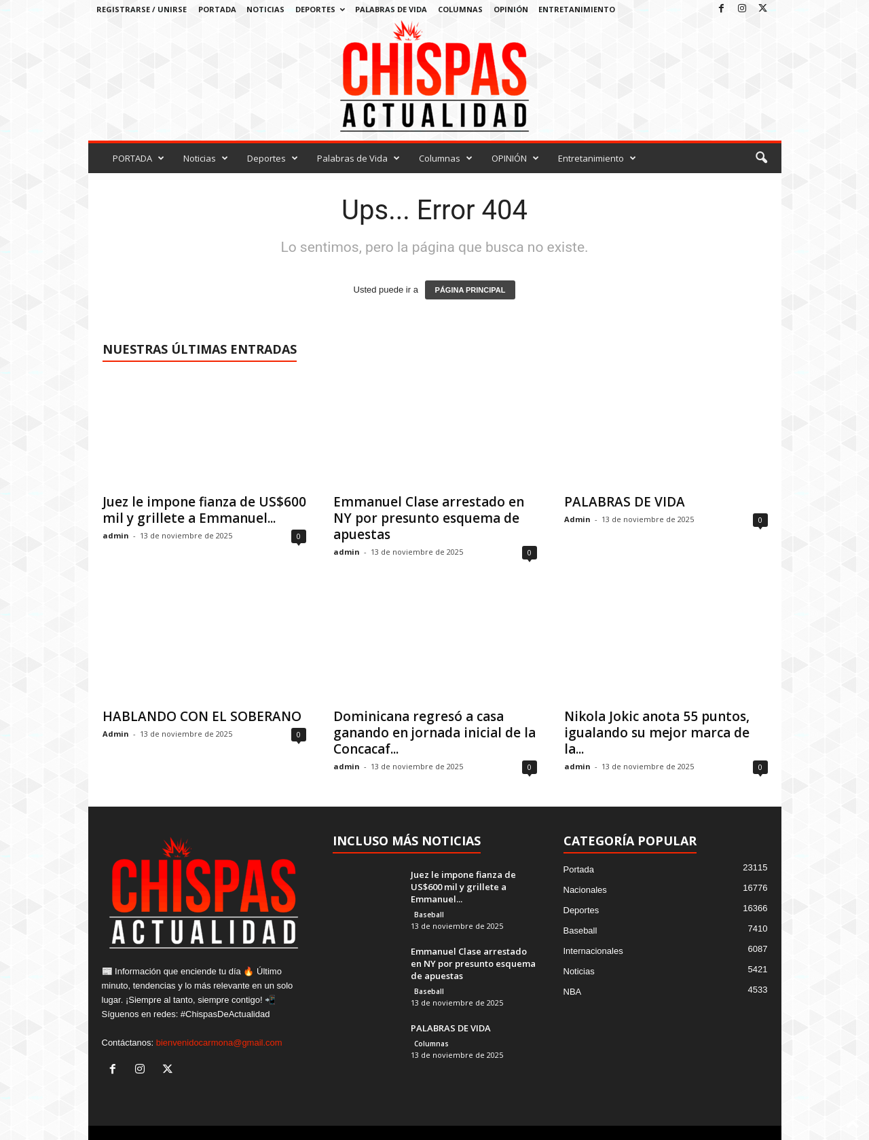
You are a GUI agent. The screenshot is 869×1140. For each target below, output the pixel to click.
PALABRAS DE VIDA (624, 502)
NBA (572, 992)
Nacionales (585, 890)
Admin (577, 519)
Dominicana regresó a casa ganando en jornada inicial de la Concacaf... (434, 732)
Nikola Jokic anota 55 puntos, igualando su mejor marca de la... (657, 732)
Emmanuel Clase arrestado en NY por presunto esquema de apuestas (428, 518)
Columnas (460, 9)
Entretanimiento (576, 9)
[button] (761, 158)
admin (116, 535)
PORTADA (217, 9)
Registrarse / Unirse (141, 9)
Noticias (265, 9)
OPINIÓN (511, 9)
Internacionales (593, 951)
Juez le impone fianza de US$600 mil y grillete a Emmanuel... (204, 510)
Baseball (429, 914)
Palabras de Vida (391, 9)
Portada (579, 869)
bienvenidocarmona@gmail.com (219, 1042)
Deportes (320, 9)
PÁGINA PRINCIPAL (470, 290)
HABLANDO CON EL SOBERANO (202, 716)
